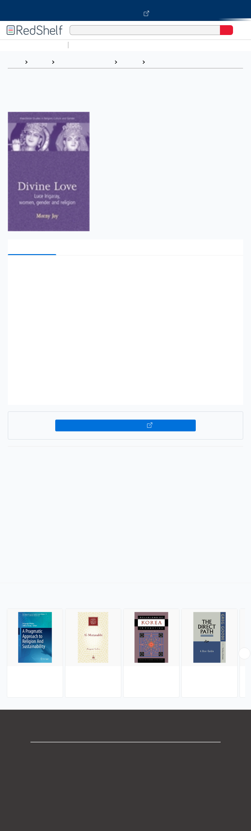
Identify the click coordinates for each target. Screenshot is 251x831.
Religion (129, 62)
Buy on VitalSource (125, 425)
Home (15, 62)
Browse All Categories (34, 45)
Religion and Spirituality (84, 62)
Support (125, 767)
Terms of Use (126, 796)
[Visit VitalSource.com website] (125, 10)
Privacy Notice (126, 781)
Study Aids (88, 45)
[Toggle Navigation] (239, 30)
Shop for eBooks (125, 753)
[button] (124, 270)
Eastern (157, 62)
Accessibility (125, 825)
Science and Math (128, 45)
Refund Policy (125, 810)
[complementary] (125, 641)
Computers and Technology (187, 45)
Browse (39, 62)
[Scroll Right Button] (244, 653)
